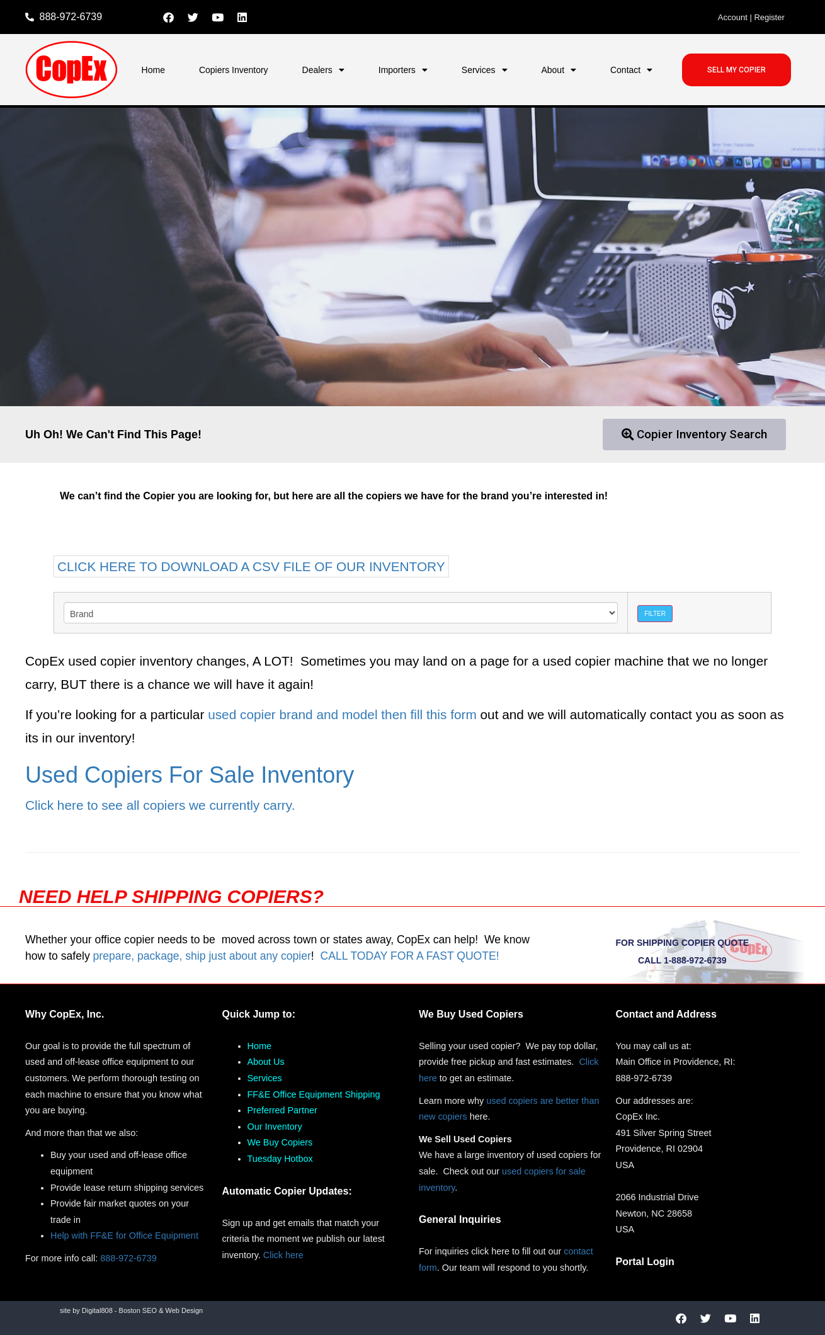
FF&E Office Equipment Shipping (314, 1094)
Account (733, 17)
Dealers (323, 70)
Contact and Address (666, 1014)
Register (769, 17)
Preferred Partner (282, 1110)
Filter (655, 613)
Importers (403, 70)
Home (153, 70)
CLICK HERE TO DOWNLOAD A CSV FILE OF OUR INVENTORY (251, 566)
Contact (631, 70)
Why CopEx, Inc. (64, 1014)
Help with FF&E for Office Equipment (124, 1235)
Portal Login (645, 1261)
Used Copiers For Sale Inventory (189, 775)
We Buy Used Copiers (471, 1014)
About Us (266, 1062)
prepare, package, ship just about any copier (202, 956)
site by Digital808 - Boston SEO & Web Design (131, 1310)
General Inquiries (460, 1219)
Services (485, 70)
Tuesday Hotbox (280, 1159)
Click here (283, 1255)
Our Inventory (275, 1127)
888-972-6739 (128, 1258)
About (558, 70)
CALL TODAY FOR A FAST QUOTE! (409, 956)
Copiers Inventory (233, 70)
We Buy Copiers (280, 1142)
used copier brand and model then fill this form (342, 714)
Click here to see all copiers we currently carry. (160, 805)
